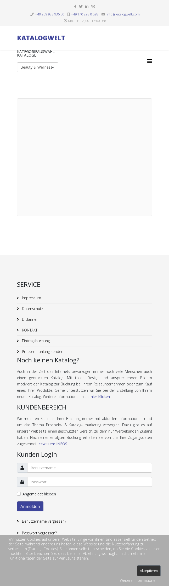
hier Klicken (100, 396)
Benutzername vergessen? (43, 521)
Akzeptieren (149, 570)
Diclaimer (29, 319)
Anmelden (30, 506)
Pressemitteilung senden (42, 351)
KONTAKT (29, 330)
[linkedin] (86, 6)
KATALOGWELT (41, 38)
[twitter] (81, 6)
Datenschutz (32, 308)
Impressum (31, 297)
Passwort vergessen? (39, 532)
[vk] (93, 6)
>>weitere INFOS (52, 443)
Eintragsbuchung (35, 340)
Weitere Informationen (138, 580)
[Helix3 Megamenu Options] (149, 61)
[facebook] (75, 6)
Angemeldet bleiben (39, 493)
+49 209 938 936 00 (49, 14)
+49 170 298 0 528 (84, 14)
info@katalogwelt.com (123, 14)
